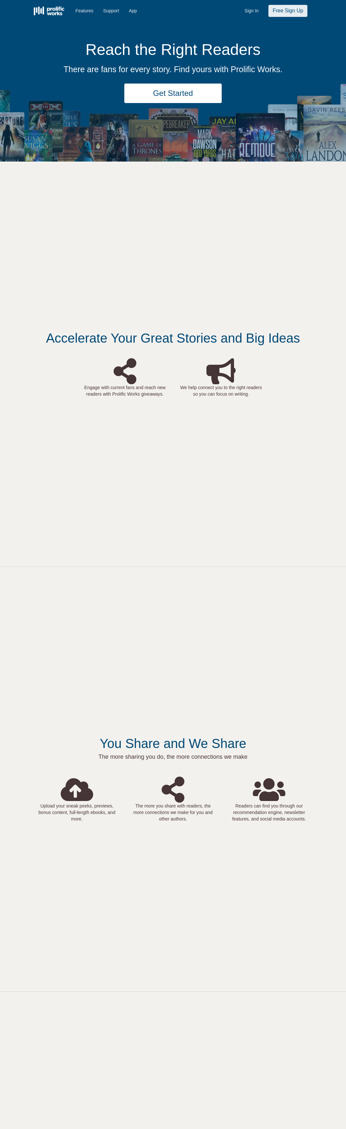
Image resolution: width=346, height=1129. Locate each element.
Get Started (173, 93)
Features (84, 10)
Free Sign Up (288, 10)
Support (111, 10)
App (133, 10)
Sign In (251, 10)
